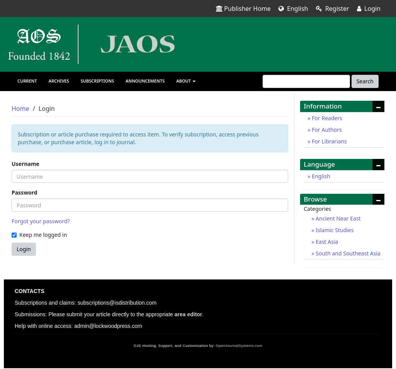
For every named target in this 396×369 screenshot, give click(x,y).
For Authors (326, 129)
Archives (59, 81)
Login (369, 8)
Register (332, 8)
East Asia (326, 241)
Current (27, 81)
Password (25, 192)
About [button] (186, 81)
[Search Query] (306, 81)
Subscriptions (97, 81)
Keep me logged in (39, 234)
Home (20, 108)
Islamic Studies (334, 230)
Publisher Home (243, 8)
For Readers (326, 118)
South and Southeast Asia (347, 253)
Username (25, 163)
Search (365, 81)
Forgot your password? (41, 221)
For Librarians (329, 141)
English (293, 8)
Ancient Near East (337, 218)
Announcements (145, 81)
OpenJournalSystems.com (239, 346)
